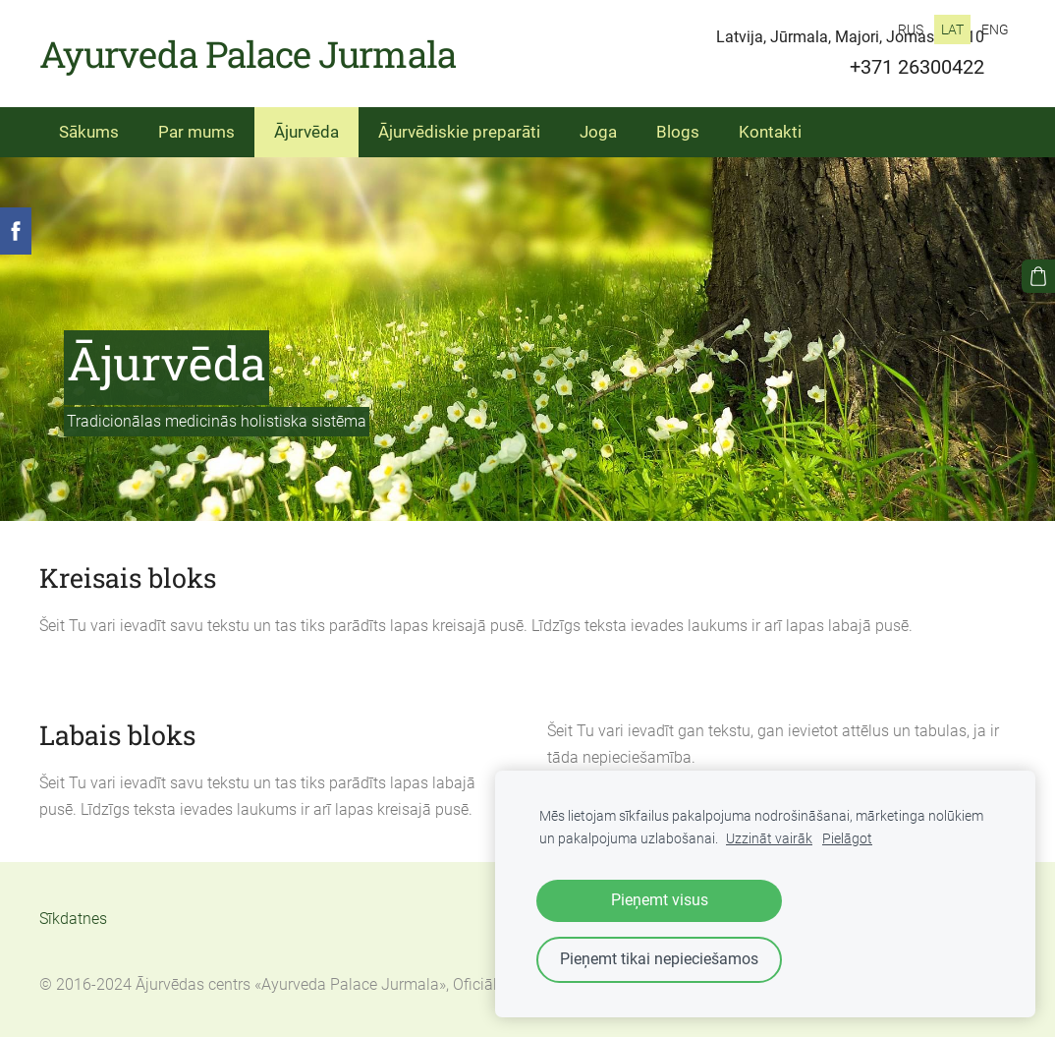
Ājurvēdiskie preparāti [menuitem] (459, 132)
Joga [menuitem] (598, 132)
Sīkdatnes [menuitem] (73, 918)
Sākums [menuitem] (89, 132)
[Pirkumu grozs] (1038, 276)
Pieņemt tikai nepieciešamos (659, 959)
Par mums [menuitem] (196, 132)
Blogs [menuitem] (677, 132)
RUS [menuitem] (910, 29)
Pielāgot (847, 839)
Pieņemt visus (659, 900)
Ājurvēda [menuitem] (306, 132)
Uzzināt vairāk (769, 839)
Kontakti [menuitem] (770, 132)
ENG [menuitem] (995, 29)
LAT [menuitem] (952, 29)
